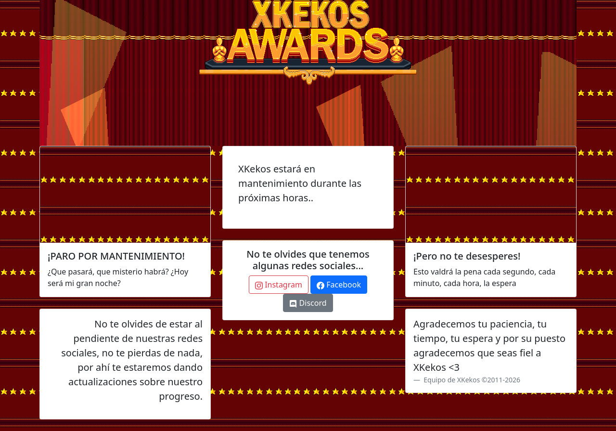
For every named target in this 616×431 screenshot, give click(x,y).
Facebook (339, 284)
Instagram (278, 284)
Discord (307, 303)
